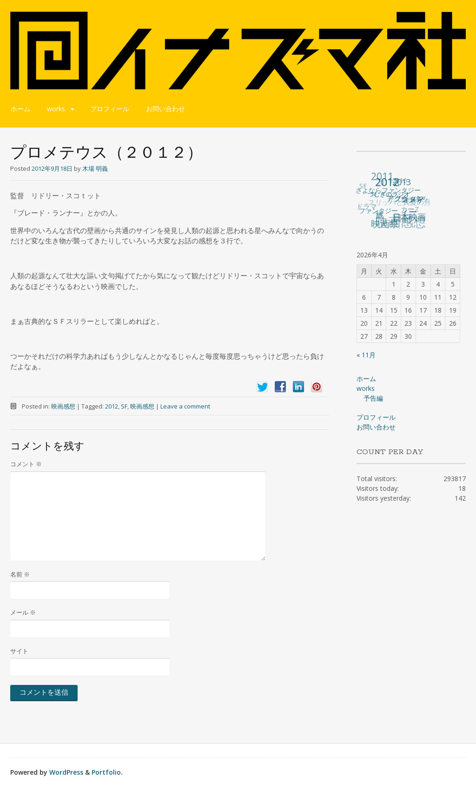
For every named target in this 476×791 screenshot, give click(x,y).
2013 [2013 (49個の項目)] (402, 181)
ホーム (20, 108)
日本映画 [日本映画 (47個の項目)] (409, 216)
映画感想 (63, 406)
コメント (26, 464)
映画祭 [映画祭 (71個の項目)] (385, 223)
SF (124, 406)
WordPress (66, 772)
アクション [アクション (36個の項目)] (405, 197)
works (56, 108)
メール (23, 612)
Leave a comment (185, 406)
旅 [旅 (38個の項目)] (380, 214)
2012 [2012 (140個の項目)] (388, 181)
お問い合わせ (165, 108)
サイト (19, 651)
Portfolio (106, 772)
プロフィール (109, 108)
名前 (20, 574)
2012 (111, 406)
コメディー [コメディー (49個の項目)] (413, 205)
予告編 (373, 398)
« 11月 (366, 354)
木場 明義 (95, 168)
